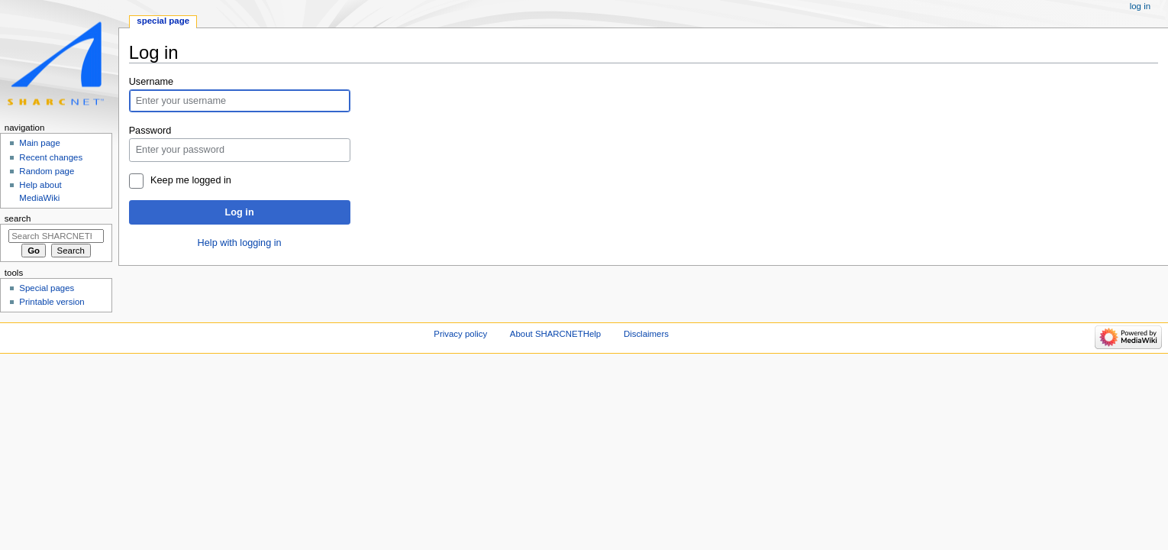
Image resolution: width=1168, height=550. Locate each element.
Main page (39, 142)
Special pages (46, 288)
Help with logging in (240, 243)
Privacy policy (460, 333)
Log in (239, 212)
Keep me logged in (190, 180)
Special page (163, 20)
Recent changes (50, 157)
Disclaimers (646, 333)
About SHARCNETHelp (555, 333)
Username (151, 81)
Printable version (51, 301)
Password (150, 130)
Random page (46, 171)
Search (18, 218)
